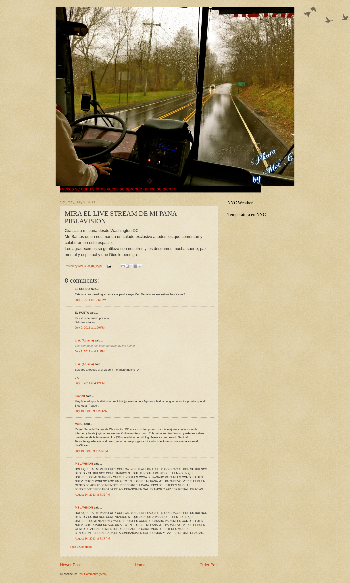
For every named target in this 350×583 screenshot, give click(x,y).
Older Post (209, 565)
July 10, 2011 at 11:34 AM (91, 411)
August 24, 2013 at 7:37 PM (92, 538)
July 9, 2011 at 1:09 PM (89, 327)
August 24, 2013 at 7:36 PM (92, 494)
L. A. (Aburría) (84, 340)
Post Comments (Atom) (93, 574)
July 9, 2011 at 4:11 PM (89, 351)
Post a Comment (81, 546)
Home (140, 565)
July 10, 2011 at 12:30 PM (91, 451)
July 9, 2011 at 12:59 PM (90, 300)
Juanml (80, 396)
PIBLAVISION (84, 463)
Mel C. (83, 266)
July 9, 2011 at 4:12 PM (89, 383)
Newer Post (70, 565)
